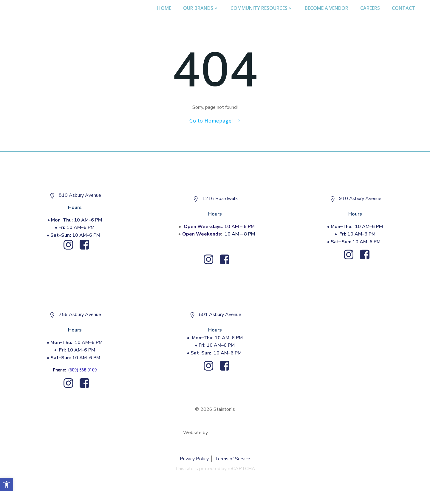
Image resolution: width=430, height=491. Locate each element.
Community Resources (262, 8)
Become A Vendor (326, 8)
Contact (403, 8)
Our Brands (201, 8)
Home (164, 8)
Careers (370, 8)
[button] (6, 484)
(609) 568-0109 (82, 370)
